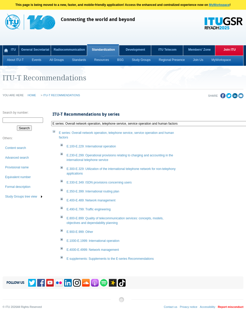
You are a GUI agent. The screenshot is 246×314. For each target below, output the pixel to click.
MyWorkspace (219, 5)
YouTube (50, 283)
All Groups (56, 60)
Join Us (198, 60)
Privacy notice (188, 306)
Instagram (77, 283)
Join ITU (229, 49)
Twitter (32, 283)
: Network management (91, 200)
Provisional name (17, 167)
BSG (120, 60)
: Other (80, 232)
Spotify (104, 283)
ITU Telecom (167, 49)
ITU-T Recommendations (61, 95)
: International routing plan (93, 191)
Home (32, 95)
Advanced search (17, 157)
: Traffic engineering (89, 209)
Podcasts (95, 283)
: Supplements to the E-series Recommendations (110, 259)
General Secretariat (35, 49)
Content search (15, 148)
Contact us (170, 306)
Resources (101, 60)
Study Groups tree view (21, 196)
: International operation (91, 146)
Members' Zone (199, 49)
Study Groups (141, 60)
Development (135, 49)
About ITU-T (15, 60)
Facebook (41, 283)
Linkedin (68, 283)
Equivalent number (18, 177)
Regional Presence (172, 60)
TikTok (122, 283)
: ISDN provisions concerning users (99, 182)
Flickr (59, 283)
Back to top (121, 301)
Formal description (17, 187)
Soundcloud (86, 283)
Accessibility (207, 306)
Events (36, 60)
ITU (13, 49)
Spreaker (113, 283)
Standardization (103, 49)
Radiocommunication (69, 49)
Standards (79, 60)
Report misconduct (230, 306)
